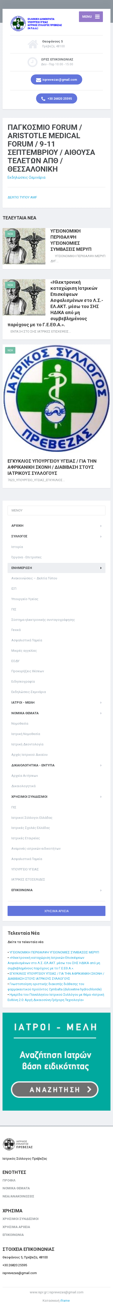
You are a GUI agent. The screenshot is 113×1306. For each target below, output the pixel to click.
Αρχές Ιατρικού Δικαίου (29, 755)
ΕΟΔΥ (15, 661)
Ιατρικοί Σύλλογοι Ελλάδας (31, 818)
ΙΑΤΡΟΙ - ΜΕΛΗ (23, 702)
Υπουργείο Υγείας (24, 599)
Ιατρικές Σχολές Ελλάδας (30, 828)
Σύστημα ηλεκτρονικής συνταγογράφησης (43, 620)
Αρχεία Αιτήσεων (24, 776)
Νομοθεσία (19, 723)
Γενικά (16, 630)
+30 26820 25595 (56, 98)
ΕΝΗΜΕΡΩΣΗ (21, 568)
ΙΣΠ (13, 588)
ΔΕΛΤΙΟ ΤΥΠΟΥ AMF (22, 197)
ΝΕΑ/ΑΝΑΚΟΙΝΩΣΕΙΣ (18, 1196)
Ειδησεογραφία (23, 681)
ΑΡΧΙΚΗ (17, 525)
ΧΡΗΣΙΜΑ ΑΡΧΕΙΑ (56, 911)
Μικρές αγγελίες (24, 650)
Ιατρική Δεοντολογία (27, 744)
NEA (10, 234)
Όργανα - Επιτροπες (26, 557)
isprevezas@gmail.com (56, 80)
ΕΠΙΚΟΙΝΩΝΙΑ (22, 890)
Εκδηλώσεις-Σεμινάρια (26, 177)
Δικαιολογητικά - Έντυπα (32, 765)
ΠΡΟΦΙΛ (9, 1180)
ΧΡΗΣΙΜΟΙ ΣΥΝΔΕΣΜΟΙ (29, 797)
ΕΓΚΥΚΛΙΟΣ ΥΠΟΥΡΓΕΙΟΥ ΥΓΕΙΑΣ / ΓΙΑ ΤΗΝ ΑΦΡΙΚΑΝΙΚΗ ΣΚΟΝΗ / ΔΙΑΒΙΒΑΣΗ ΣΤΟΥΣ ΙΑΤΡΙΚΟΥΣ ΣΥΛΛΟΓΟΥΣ (52, 467)
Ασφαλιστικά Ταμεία (26, 640)
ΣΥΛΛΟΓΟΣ (19, 536)
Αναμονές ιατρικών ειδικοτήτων (36, 848)
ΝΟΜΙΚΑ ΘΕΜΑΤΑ (25, 713)
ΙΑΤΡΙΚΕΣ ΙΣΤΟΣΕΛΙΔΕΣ (28, 879)
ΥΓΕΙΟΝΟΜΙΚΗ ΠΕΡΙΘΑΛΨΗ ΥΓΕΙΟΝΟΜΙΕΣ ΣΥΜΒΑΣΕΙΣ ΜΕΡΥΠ (54, 952)
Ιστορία (17, 547)
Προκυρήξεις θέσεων (27, 671)
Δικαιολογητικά (23, 786)
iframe (65, 1300)
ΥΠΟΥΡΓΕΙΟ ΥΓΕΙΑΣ (25, 869)
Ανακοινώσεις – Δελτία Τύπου (34, 578)
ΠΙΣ (13, 609)
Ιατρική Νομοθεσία (25, 734)
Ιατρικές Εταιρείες (25, 838)
